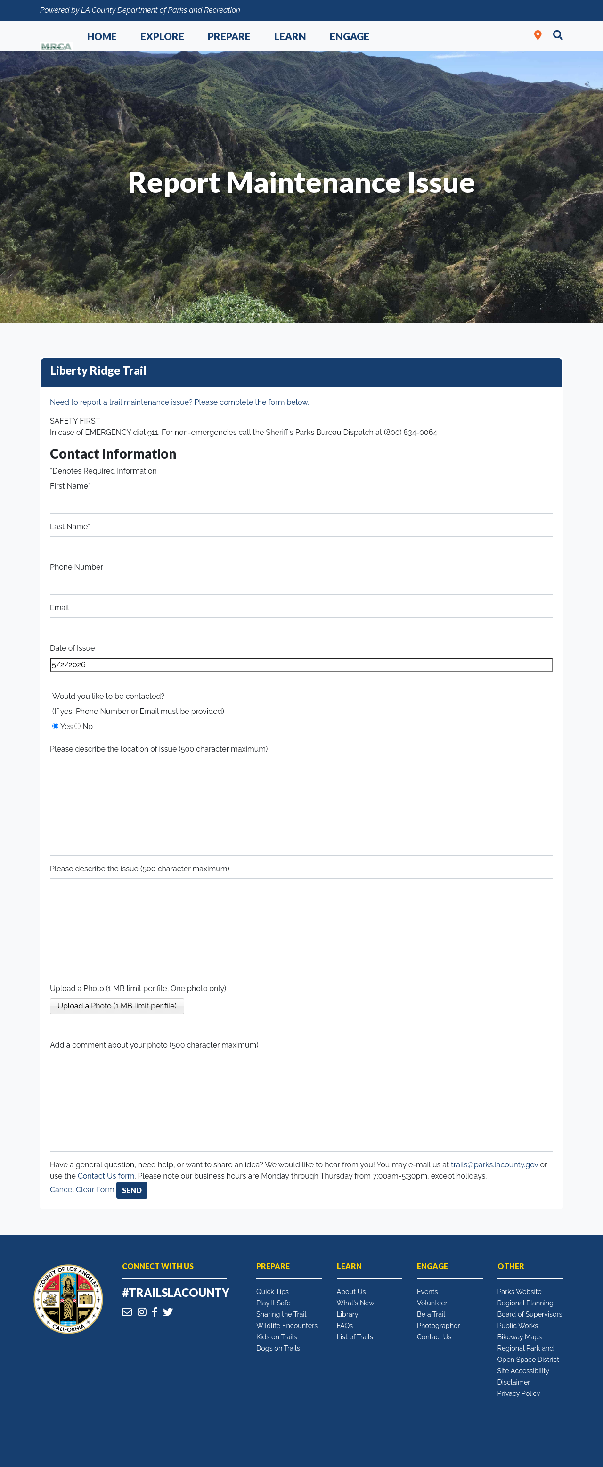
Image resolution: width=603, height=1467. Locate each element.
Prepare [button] (229, 36)
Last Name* (70, 526)
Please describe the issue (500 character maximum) (139, 868)
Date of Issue (72, 648)
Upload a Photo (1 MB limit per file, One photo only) (138, 988)
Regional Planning (525, 1303)
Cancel (62, 1189)
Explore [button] (162, 36)
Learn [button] (290, 36)
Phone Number (76, 567)
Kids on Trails (276, 1337)
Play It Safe (273, 1303)
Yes (66, 726)
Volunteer (432, 1303)
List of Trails (355, 1337)
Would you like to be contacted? (108, 696)
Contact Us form (106, 1176)
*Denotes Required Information (103, 471)
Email (59, 607)
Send (132, 1190)
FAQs (345, 1325)
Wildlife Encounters (287, 1325)
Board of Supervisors (529, 1314)
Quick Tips (272, 1291)
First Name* (70, 486)
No (87, 726)
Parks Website (519, 1291)
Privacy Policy (518, 1393)
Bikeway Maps (519, 1337)
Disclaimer (513, 1382)
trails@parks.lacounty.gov (494, 1164)
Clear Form (96, 1189)
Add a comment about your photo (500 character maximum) (154, 1045)
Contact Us (434, 1337)
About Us (351, 1291)
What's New (356, 1303)
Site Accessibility (523, 1371)
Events (427, 1291)
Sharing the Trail (281, 1314)
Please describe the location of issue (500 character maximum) (159, 749)
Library (348, 1314)
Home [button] (102, 36)
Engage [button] (349, 36)
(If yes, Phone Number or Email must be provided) (138, 711)
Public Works (517, 1325)
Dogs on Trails (278, 1348)
